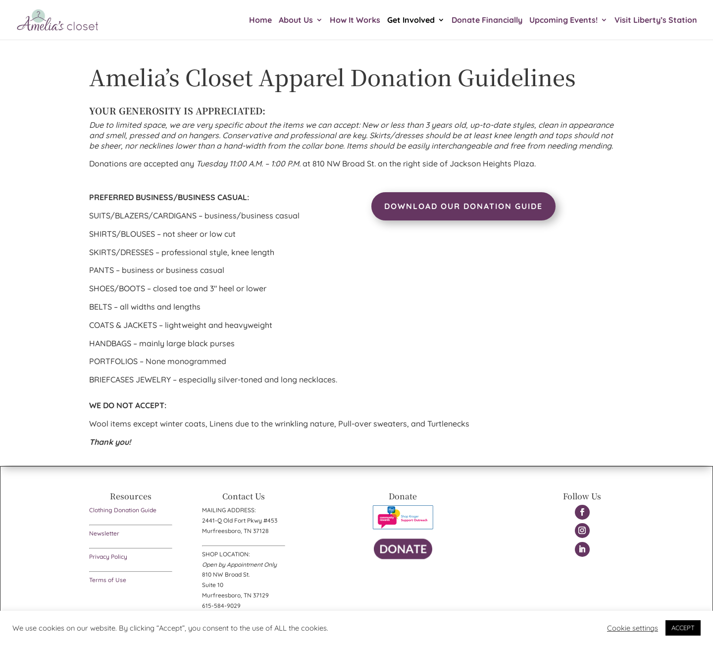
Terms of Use (107, 580)
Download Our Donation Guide (463, 206)
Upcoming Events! (563, 20)
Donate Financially (487, 20)
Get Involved (411, 20)
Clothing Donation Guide (122, 510)
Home (260, 20)
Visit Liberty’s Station (655, 20)
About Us (296, 20)
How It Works (355, 20)
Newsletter (104, 533)
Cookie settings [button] (632, 628)
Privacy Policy (108, 556)
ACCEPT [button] (683, 628)
